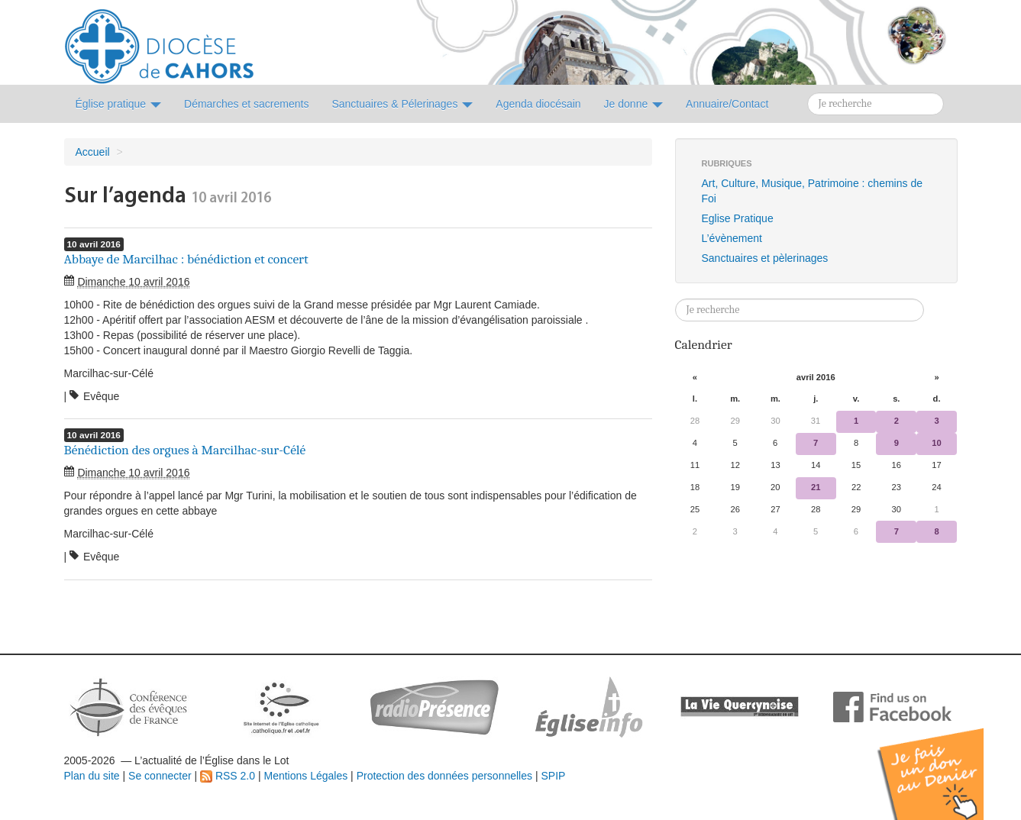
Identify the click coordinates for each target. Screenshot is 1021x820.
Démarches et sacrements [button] (246, 104)
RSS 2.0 (227, 776)
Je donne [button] (634, 104)
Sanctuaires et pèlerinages (765, 258)
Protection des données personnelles (444, 776)
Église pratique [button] (119, 104)
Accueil (93, 152)
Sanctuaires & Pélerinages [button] (402, 104)
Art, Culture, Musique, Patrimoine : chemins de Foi (812, 191)
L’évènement (732, 238)
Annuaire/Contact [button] (727, 104)
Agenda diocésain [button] (538, 104)
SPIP (553, 776)
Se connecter (160, 776)
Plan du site (92, 776)
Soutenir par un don (944, 762)
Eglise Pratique (738, 218)
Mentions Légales (305, 776)
